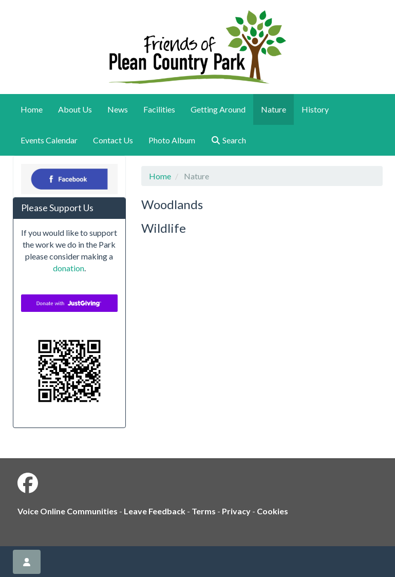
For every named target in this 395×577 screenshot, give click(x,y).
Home (32, 109)
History (315, 109)
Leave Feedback (154, 511)
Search (228, 140)
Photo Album (171, 140)
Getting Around (218, 109)
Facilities (159, 109)
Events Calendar (49, 140)
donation (68, 268)
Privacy (236, 511)
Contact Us (113, 140)
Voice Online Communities (67, 511)
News (117, 109)
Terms (204, 511)
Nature (273, 109)
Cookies (272, 511)
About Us (75, 109)
